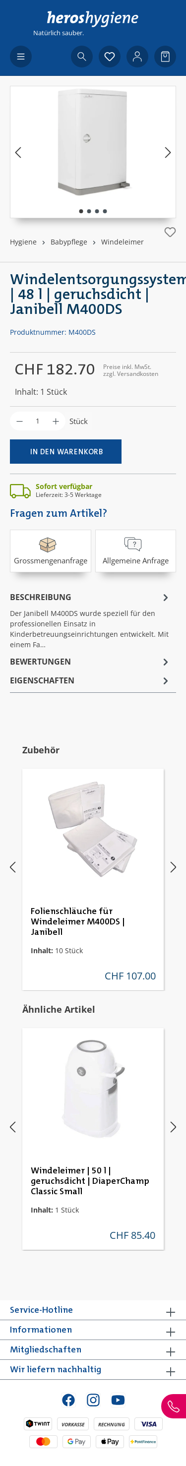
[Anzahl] (38, 421)
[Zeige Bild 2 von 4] (89, 211)
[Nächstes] (168, 152)
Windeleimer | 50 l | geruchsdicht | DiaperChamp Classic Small (90, 1181)
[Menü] (21, 56)
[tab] (90, 620)
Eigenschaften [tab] (90, 680)
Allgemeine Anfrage (136, 550)
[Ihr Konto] (137, 56)
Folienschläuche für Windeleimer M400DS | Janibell (78, 922)
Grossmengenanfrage (50, 550)
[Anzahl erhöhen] (55, 421)
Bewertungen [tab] (90, 662)
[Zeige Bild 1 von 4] (81, 211)
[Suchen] (82, 56)
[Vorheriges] (17, 152)
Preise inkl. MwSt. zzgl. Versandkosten (130, 370)
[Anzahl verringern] (19, 421)
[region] (93, 152)
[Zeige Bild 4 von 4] (105, 211)
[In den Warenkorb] (66, 451)
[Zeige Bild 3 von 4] (97, 211)
